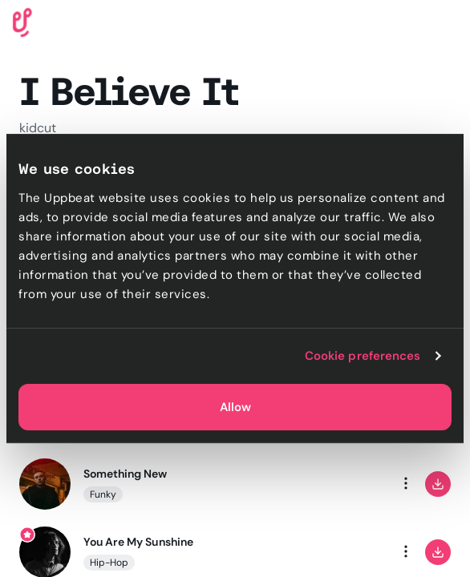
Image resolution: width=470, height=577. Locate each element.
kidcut (37, 127)
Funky (103, 494)
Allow (235, 407)
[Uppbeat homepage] (22, 21)
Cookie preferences (363, 356)
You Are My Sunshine (138, 542)
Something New (125, 473)
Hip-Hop (109, 562)
